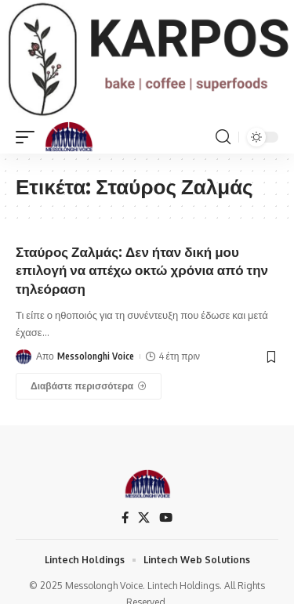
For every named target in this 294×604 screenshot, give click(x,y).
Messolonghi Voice (95, 356)
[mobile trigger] (29, 137)
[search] (223, 137)
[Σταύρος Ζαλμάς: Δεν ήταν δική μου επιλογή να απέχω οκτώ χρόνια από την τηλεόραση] (89, 386)
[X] (144, 518)
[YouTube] (165, 518)
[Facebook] (125, 518)
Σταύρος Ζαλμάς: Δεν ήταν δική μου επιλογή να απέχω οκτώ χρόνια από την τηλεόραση (142, 270)
